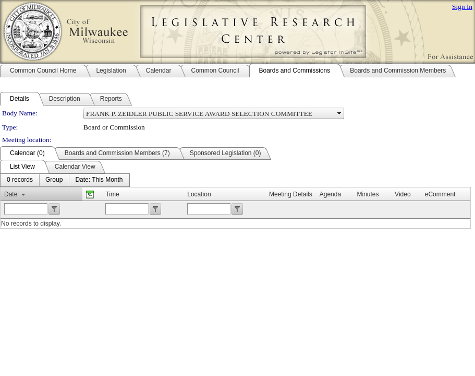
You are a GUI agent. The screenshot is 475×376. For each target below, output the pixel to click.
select (339, 113)
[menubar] (65, 180)
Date (10, 194)
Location (199, 194)
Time (112, 194)
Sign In (462, 6)
